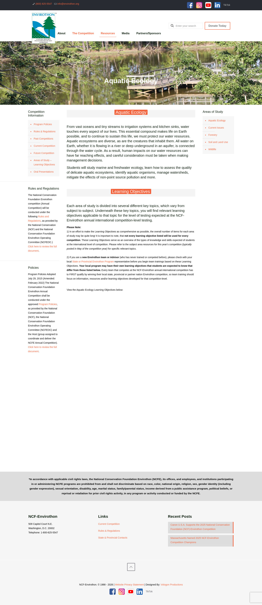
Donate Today (217, 25)
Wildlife (212, 149)
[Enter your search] (186, 26)
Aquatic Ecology (216, 120)
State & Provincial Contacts (112, 537)
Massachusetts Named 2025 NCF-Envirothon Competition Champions (195, 540)
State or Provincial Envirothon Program (93, 261)
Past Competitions (43, 138)
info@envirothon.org (68, 3)
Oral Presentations (44, 171)
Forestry (212, 135)
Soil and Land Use (218, 142)
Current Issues (216, 127)
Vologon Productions (172, 584)
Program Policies (43, 124)
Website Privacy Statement (129, 584)
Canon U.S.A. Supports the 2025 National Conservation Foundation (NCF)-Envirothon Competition (200, 526)
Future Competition (44, 153)
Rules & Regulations (44, 131)
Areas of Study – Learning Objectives (44, 162)
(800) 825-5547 (44, 3)
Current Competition (44, 145)
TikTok (226, 5)
